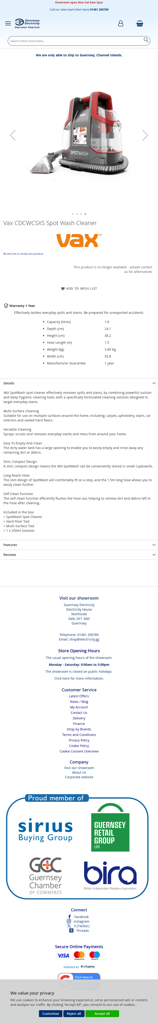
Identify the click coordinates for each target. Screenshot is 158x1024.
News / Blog (79, 701)
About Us (79, 772)
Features (10, 545)
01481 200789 (88, 634)
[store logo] (27, 23)
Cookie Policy (79, 746)
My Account (79, 707)
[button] (12, 135)
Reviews (9, 554)
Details (8, 383)
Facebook (81, 917)
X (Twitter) (81, 926)
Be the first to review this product (23, 253)
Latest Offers (79, 696)
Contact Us (79, 712)
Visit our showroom (79, 768)
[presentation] (79, 383)
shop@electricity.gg (84, 639)
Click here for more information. (79, 678)
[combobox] (79, 41)
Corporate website (79, 777)
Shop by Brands (79, 729)
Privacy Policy (79, 740)
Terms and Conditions (79, 734)
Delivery (79, 718)
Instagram (81, 921)
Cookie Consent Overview (79, 751)
